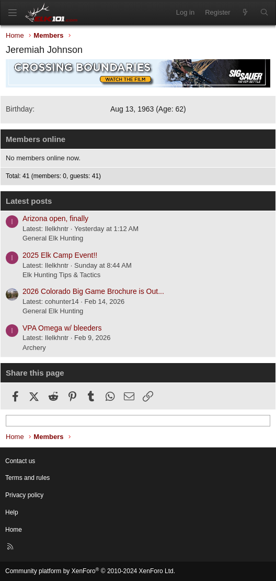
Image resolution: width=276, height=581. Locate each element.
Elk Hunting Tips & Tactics (61, 275)
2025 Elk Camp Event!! (59, 255)
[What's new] (245, 13)
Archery (34, 348)
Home (13, 529)
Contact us (20, 461)
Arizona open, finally (55, 218)
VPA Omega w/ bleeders (61, 328)
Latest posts (29, 200)
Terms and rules (27, 477)
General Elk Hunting (52, 238)
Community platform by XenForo (90, 571)
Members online (35, 139)
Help (11, 512)
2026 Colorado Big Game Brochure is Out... (93, 291)
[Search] (264, 13)
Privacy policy (24, 495)
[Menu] (12, 13)
